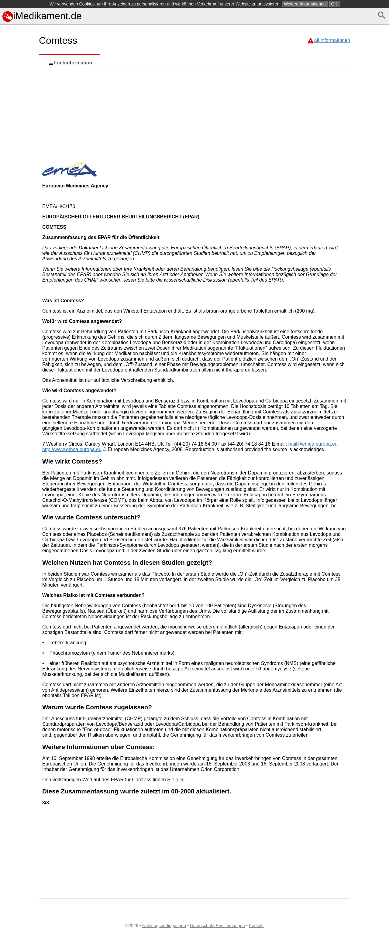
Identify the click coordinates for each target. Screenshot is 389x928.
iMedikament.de (42, 15)
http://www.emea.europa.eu (72, 449)
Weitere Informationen (304, 4)
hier (180, 779)
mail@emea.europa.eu (313, 444)
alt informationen (332, 40)
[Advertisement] (18, 271)
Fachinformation (69, 63)
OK (334, 4)
